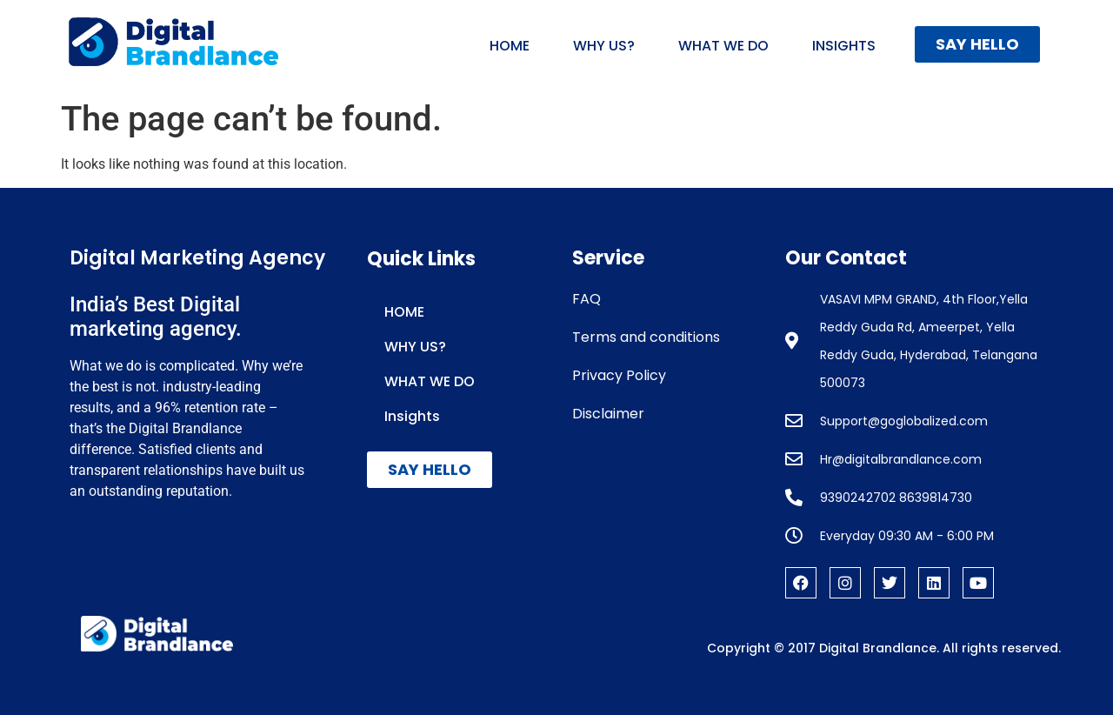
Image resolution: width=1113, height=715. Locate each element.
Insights (844, 46)
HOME (510, 46)
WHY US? (604, 46)
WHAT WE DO (723, 46)
